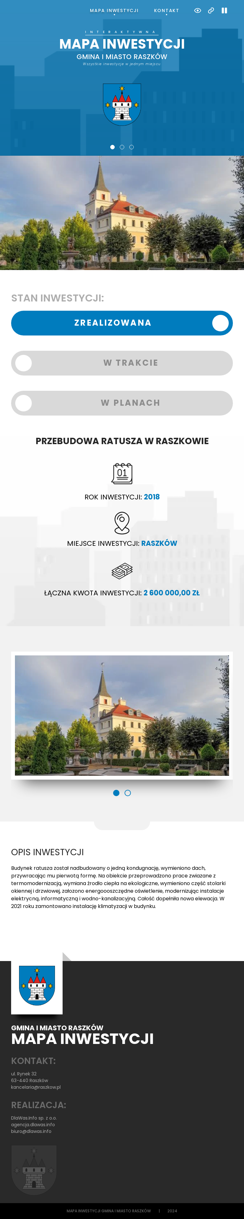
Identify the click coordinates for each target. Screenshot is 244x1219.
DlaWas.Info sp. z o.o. (34, 1118)
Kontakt (167, 10)
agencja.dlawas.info (33, 1124)
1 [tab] (112, 147)
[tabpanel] (122, 78)
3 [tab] (131, 147)
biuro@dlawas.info (31, 1131)
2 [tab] (122, 147)
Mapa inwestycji (114, 10)
